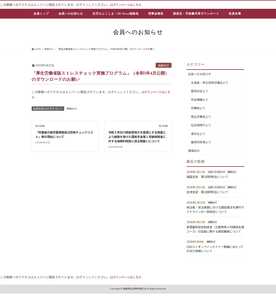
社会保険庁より (202, 126)
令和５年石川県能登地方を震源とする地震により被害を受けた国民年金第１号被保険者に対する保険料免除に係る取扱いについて (137, 138)
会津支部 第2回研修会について (208, 193)
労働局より (198, 108)
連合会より (198, 134)
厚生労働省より (202, 117)
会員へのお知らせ (200, 74)
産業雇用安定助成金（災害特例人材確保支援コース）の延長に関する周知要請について (214, 232)
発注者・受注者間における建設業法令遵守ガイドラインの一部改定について (214, 210)
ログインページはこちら (127, 4)
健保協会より (200, 91)
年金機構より (200, 100)
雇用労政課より (202, 143)
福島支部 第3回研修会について (208, 178)
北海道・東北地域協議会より (211, 82)
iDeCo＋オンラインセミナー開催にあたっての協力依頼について (215, 254)
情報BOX (163, 65)
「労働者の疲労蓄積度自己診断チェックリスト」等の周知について (64, 134)
